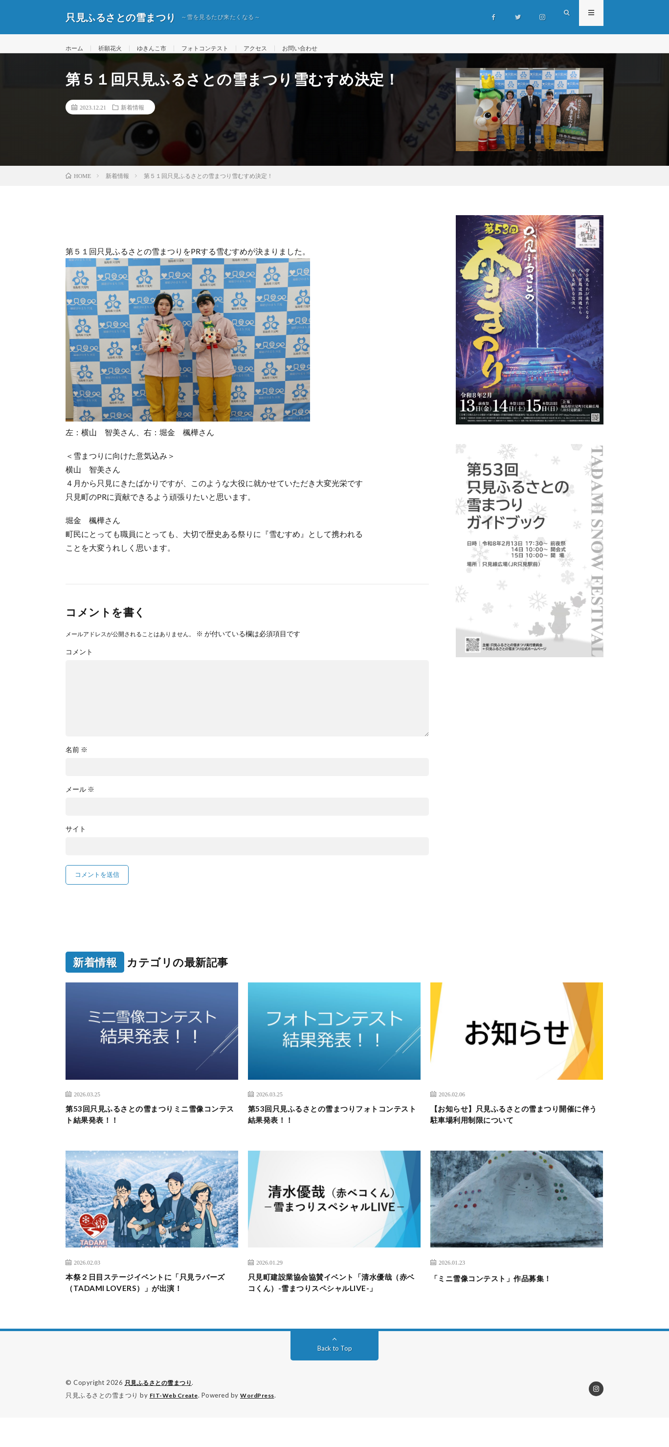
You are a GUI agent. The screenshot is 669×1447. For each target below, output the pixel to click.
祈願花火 (115, 49)
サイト (76, 839)
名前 (77, 760)
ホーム (76, 49)
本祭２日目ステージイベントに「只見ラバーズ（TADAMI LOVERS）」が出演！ (152, 1298)
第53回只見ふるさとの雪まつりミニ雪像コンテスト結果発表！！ (148, 1127)
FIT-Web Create (176, 1425)
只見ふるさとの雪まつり (161, 1413)
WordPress (263, 1425)
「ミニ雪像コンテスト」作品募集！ (502, 1291)
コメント (79, 662)
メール (80, 800)
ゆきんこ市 (161, 49)
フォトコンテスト (220, 49)
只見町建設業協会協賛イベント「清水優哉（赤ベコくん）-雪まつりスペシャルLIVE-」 (334, 1304)
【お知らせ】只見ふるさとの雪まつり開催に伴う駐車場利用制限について (516, 1127)
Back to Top (334, 1378)
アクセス (276, 49)
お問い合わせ (326, 49)
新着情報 (132, 118)
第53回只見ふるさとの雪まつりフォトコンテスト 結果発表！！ (330, 1127)
